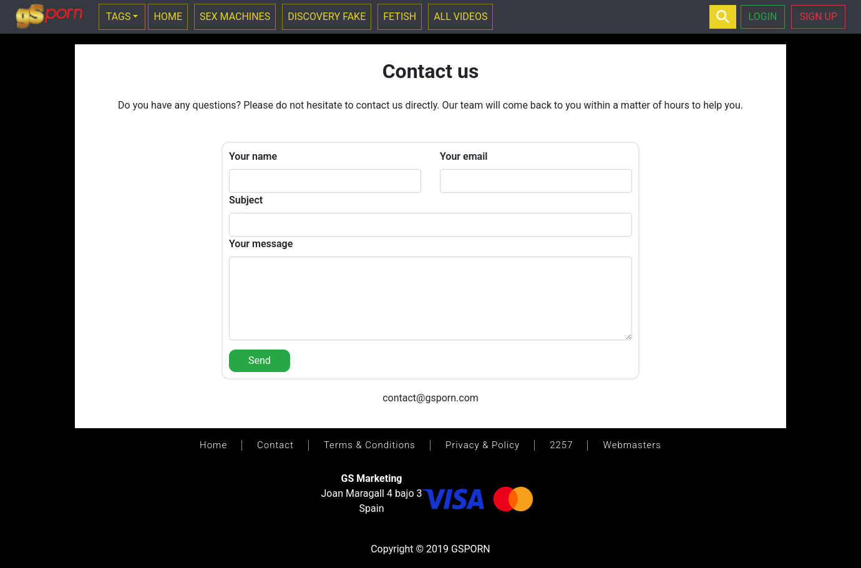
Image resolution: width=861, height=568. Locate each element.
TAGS (118, 16)
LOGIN (763, 16)
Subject (246, 200)
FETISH (399, 16)
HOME (167, 16)
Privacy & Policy (482, 445)
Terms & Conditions (370, 445)
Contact (275, 445)
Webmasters (632, 445)
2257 (561, 445)
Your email (463, 156)
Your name (253, 156)
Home (213, 445)
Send (259, 360)
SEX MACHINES (235, 16)
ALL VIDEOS (460, 16)
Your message (261, 244)
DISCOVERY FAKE (327, 16)
